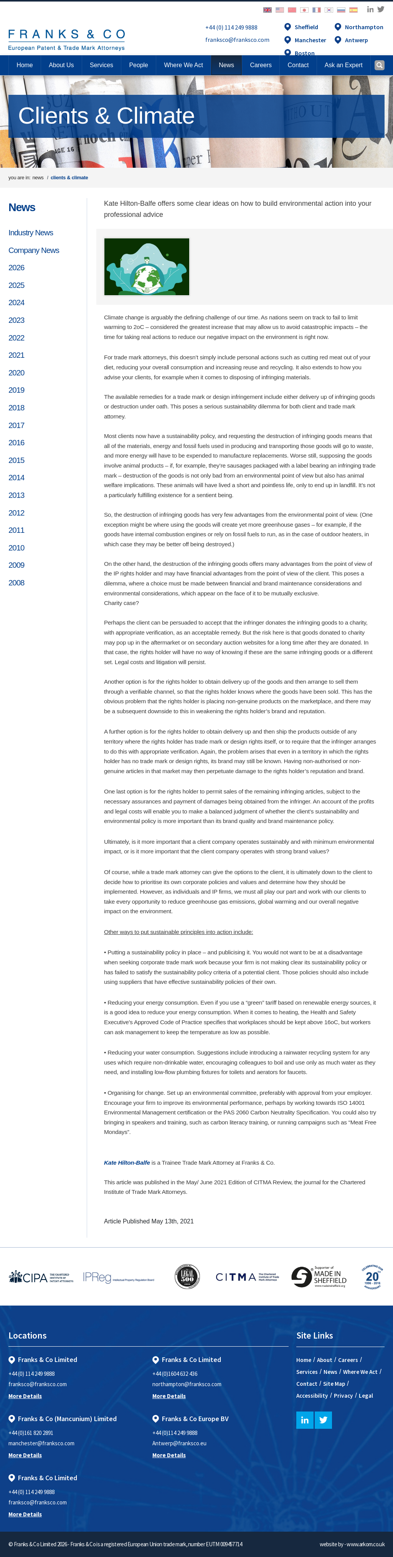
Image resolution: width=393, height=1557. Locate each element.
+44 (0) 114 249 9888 (231, 27)
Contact (306, 1383)
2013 (16, 495)
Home (25, 65)
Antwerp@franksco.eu (179, 1443)
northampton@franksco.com (186, 1384)
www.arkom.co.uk (366, 1544)
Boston (305, 53)
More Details (25, 1396)
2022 (16, 338)
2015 (16, 460)
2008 (16, 583)
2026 (16, 267)
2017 (16, 425)
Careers (348, 1360)
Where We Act (360, 1371)
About (324, 1360)
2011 (16, 530)
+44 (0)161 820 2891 (30, 1432)
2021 (16, 355)
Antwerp (356, 40)
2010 (16, 548)
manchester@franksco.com (41, 1443)
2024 (16, 302)
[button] (298, 65)
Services (307, 1371)
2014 (16, 477)
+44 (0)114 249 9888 (174, 1432)
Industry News (30, 232)
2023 (16, 320)
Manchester (310, 40)
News (21, 207)
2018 (16, 407)
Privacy (343, 1395)
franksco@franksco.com (237, 39)
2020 (16, 373)
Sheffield (306, 27)
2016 (16, 442)
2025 (16, 285)
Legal (366, 1395)
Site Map (334, 1383)
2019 (16, 390)
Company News (33, 250)
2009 (16, 565)
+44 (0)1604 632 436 (174, 1373)
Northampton (364, 27)
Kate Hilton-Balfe (127, 1162)
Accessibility (312, 1395)
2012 (16, 513)
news (37, 177)
